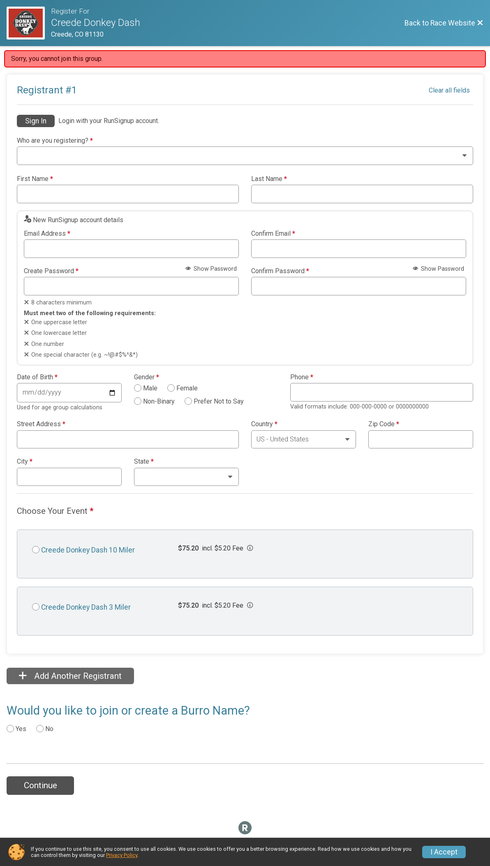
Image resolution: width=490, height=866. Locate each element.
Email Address (47, 233)
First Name (35, 179)
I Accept (444, 852)
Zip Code (383, 424)
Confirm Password (280, 271)
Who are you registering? (55, 140)
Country (264, 424)
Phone (301, 377)
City (24, 461)
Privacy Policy (121, 855)
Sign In (35, 121)
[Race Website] (29, 23)
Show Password (211, 268)
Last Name (269, 179)
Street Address (41, 424)
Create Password (51, 271)
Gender (146, 377)
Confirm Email (273, 233)
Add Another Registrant (70, 676)
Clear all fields (449, 90)
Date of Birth (37, 377)
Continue (40, 785)
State (144, 461)
